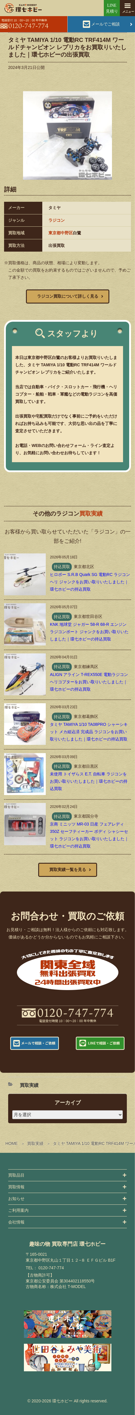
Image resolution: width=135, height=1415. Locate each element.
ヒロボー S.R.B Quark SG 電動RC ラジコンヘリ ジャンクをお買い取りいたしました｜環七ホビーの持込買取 (90, 582)
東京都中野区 (60, 233)
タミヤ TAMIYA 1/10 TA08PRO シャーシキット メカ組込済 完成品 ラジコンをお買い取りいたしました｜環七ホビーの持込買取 (89, 731)
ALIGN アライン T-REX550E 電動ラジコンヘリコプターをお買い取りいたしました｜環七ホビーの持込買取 (89, 682)
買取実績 (35, 1143)
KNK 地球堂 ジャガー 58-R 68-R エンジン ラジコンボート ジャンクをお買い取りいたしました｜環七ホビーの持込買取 (89, 631)
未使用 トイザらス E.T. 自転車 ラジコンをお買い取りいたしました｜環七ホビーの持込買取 (88, 781)
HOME (12, 1143)
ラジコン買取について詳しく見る (67, 296)
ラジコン (56, 220)
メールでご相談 (105, 24)
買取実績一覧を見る (67, 869)
